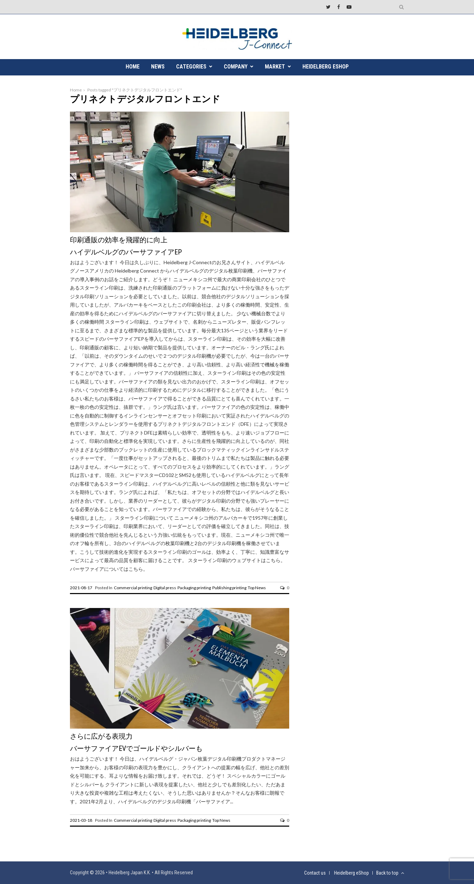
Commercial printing (133, 587)
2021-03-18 (81, 820)
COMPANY (235, 66)
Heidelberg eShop (325, 66)
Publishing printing (229, 587)
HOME (133, 66)
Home (76, 89)
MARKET (275, 66)
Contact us (315, 873)
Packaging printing (194, 587)
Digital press (164, 587)
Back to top (390, 873)
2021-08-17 (81, 587)
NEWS (158, 66)
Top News (257, 587)
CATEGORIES (191, 66)
